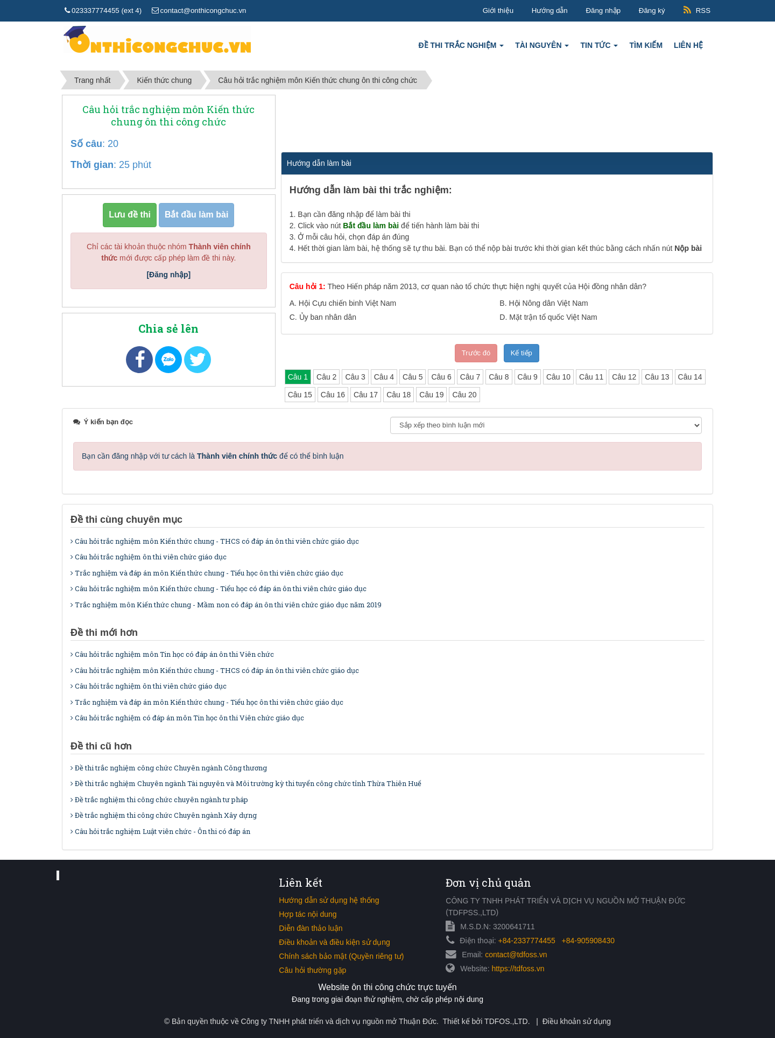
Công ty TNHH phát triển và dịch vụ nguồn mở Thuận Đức (338, 1021)
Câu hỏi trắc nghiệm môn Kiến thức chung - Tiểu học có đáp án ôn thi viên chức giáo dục (219, 588)
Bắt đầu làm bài (196, 214)
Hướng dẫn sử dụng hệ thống (329, 900)
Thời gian (92, 164)
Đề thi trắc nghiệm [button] (461, 48)
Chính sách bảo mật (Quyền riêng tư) (341, 956)
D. (548, 317)
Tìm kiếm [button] (646, 45)
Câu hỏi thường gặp (312, 970)
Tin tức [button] (599, 48)
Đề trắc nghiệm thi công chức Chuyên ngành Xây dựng (164, 815)
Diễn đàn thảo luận (310, 928)
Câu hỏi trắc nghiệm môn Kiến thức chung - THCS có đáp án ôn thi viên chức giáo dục (215, 541)
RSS (703, 10)
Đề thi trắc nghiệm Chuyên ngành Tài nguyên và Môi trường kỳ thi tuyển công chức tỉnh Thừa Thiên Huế (246, 783)
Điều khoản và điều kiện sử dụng (334, 942)
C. (323, 317)
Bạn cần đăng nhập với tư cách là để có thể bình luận (213, 456)
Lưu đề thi (130, 214)
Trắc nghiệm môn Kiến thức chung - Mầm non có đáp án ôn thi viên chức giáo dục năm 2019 (226, 604)
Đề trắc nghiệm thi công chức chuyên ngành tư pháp (159, 799)
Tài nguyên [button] (542, 48)
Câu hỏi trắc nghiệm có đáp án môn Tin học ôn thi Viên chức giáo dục (187, 718)
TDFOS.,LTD (506, 1021)
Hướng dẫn (550, 10)
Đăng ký (652, 10)
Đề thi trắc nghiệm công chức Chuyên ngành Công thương (169, 768)
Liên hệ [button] (688, 45)
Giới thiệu (498, 10)
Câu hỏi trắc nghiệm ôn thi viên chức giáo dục (149, 557)
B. (543, 303)
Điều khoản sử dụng (576, 1021)
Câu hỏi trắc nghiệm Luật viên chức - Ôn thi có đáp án (160, 831)
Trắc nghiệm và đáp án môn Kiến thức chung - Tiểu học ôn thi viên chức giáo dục (207, 573)
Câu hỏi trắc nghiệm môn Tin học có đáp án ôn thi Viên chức (172, 654)
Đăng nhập (603, 10)
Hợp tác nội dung (307, 914)
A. (343, 303)
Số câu (86, 143)
